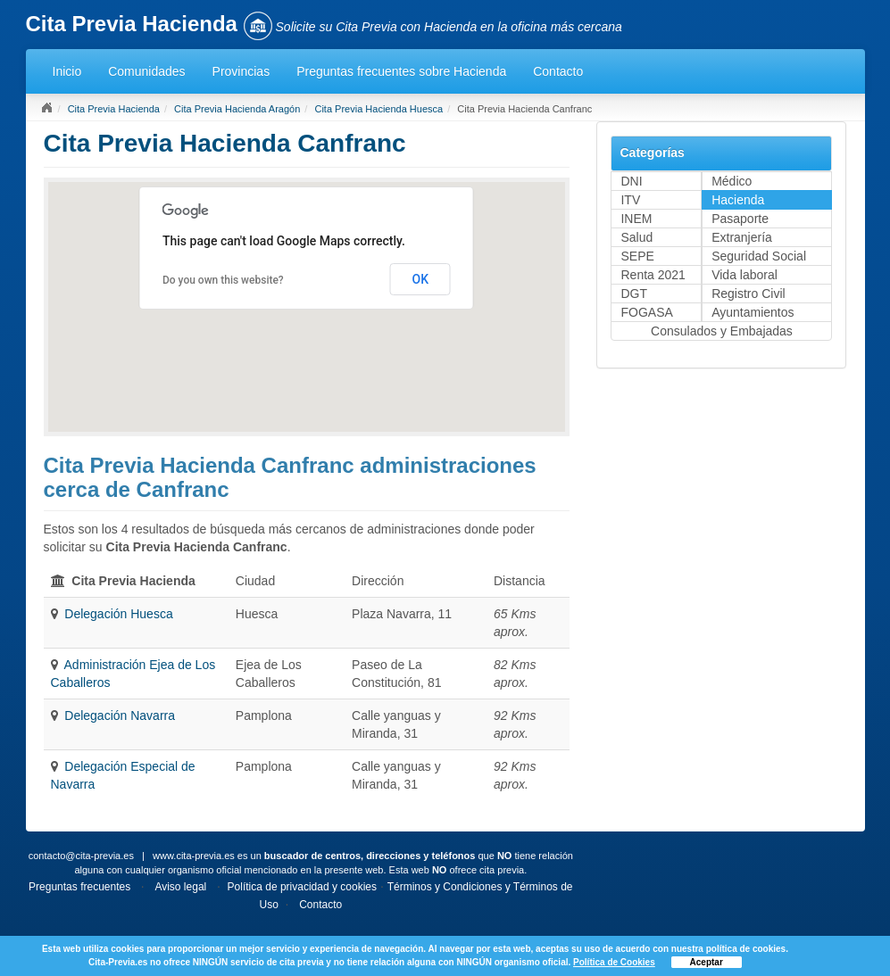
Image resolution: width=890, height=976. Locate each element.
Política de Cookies (614, 962)
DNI (631, 181)
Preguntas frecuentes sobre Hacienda (401, 71)
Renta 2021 (652, 275)
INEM (636, 218)
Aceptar (706, 962)
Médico (731, 181)
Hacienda (737, 200)
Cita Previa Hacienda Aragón (237, 108)
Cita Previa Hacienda (114, 108)
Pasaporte (740, 218)
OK (420, 279)
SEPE (636, 256)
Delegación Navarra (119, 715)
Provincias (241, 71)
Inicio (67, 71)
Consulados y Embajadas (722, 331)
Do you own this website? (223, 280)
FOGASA (646, 312)
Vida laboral (744, 275)
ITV (630, 200)
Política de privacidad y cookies (302, 887)
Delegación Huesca (118, 614)
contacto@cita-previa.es (81, 855)
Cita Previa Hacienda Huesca (378, 108)
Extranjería (741, 237)
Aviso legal (180, 887)
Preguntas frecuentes (79, 887)
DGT (633, 293)
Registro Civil (748, 293)
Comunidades (146, 71)
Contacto (558, 71)
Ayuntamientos (752, 312)
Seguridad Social (758, 256)
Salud (636, 237)
